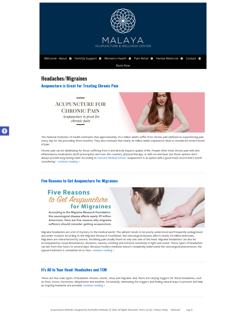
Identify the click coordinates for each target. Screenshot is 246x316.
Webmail (175, 309)
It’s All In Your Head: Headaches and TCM (74, 270)
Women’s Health (115, 58)
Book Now (123, 65)
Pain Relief (141, 58)
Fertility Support (86, 58)
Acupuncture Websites (62, 309)
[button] (4, 131)
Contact (191, 58)
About (63, 58)
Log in (189, 309)
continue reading (69, 161)
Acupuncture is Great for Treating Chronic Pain (79, 86)
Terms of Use (145, 309)
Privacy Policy (161, 309)
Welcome (50, 58)
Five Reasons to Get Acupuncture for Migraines (79, 181)
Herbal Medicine (167, 58)
